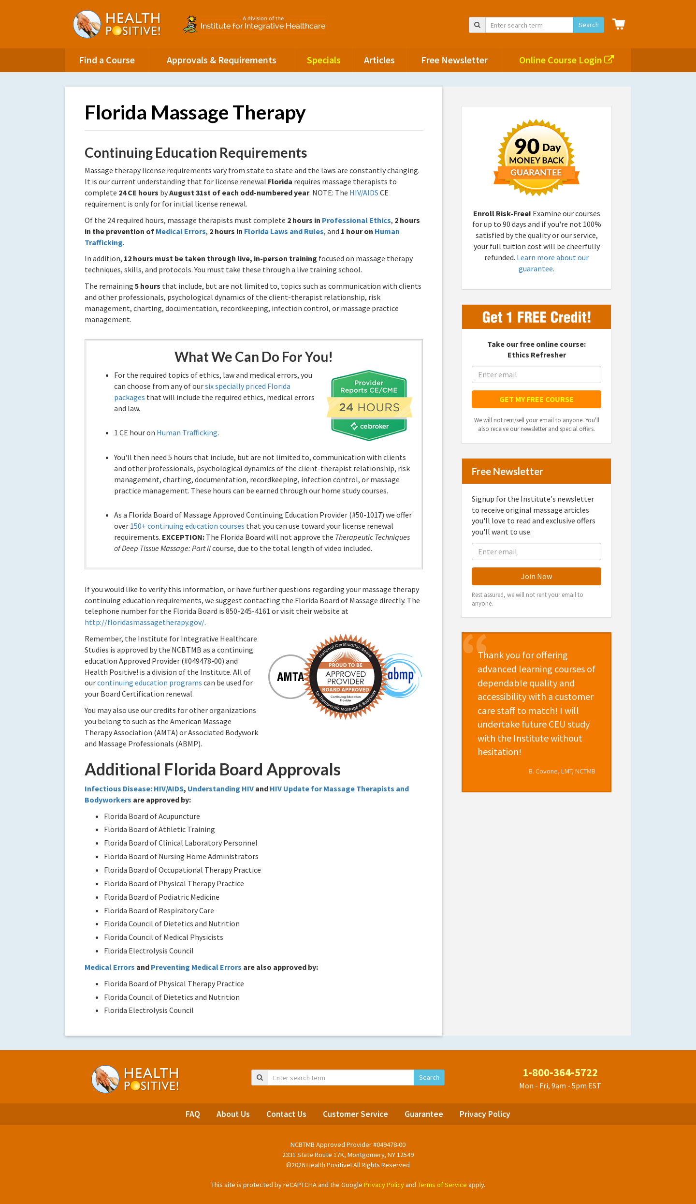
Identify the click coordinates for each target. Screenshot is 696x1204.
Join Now (536, 576)
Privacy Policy (485, 1114)
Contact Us (286, 1114)
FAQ (193, 1114)
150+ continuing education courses (187, 526)
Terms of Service (442, 1184)
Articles (379, 60)
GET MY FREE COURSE (536, 399)
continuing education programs (149, 682)
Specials (324, 60)
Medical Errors (181, 231)
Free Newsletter (454, 60)
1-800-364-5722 (560, 1072)
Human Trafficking (187, 432)
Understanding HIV (221, 788)
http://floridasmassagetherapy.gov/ (144, 622)
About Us (233, 1114)
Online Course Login (566, 60)
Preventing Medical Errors (196, 967)
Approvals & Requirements (221, 60)
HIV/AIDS (363, 192)
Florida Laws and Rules (284, 231)
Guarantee (424, 1114)
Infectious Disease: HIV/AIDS (134, 788)
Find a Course (107, 60)
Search (589, 24)
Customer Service (355, 1114)
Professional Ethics (356, 220)
